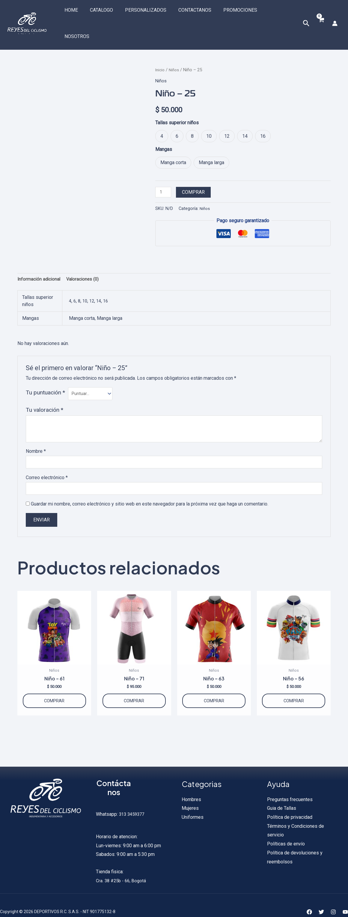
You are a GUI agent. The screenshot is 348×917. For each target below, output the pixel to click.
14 (101, 281)
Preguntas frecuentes (290, 786)
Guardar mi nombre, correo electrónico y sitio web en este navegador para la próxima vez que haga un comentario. (149, 487)
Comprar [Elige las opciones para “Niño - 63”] (214, 686)
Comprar (194, 171)
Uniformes (193, 804)
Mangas (163, 128)
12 (93, 281)
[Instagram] (333, 899)
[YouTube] (345, 899)
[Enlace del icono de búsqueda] (305, 13)
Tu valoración (44, 391)
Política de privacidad (289, 804)
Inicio (160, 48)
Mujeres (190, 795)
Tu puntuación (45, 372)
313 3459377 (132, 801)
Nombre (36, 432)
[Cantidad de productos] (164, 171)
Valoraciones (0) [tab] (85, 259)
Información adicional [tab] (39, 259)
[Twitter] (321, 899)
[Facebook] (309, 899)
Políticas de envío (286, 831)
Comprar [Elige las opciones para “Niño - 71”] (134, 686)
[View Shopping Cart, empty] (320, 12)
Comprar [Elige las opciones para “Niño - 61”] (54, 686)
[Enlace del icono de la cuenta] (335, 12)
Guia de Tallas (281, 795)
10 (86, 281)
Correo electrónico (47, 459)
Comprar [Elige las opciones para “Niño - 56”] (293, 686)
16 (108, 281)
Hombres (191, 786)
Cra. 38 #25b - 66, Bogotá (123, 868)
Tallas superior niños (177, 101)
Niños (175, 48)
